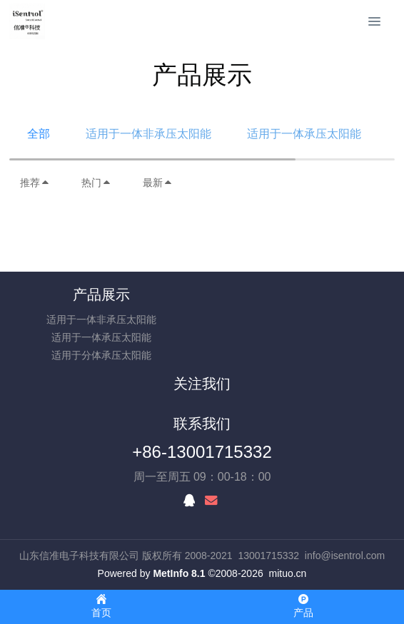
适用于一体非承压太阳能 (148, 134)
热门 (96, 182)
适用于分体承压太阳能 (101, 355)
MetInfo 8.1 (179, 573)
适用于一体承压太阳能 (304, 134)
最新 (158, 182)
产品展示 (101, 294)
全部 (38, 134)
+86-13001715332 (202, 451)
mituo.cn (287, 573)
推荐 (35, 182)
